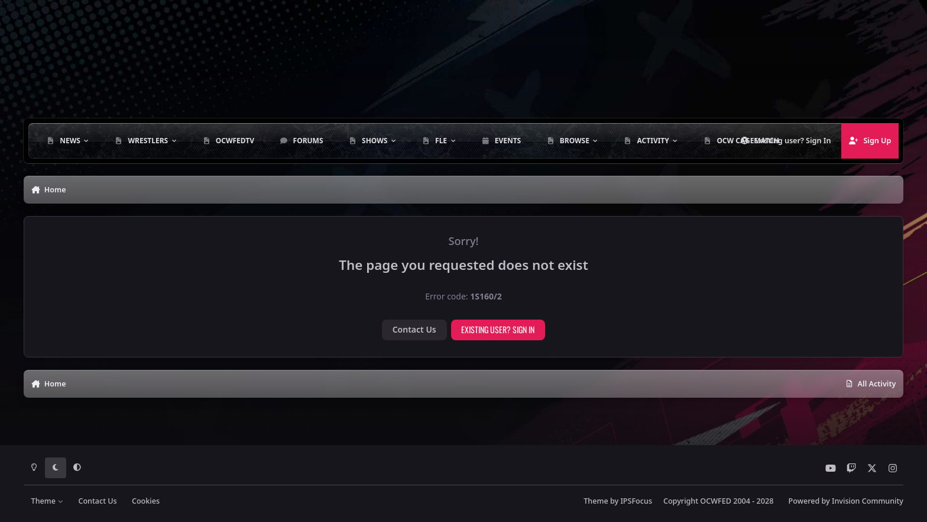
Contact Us (414, 329)
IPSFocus (636, 501)
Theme (47, 501)
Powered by (846, 501)
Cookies (146, 501)
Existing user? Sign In (497, 329)
